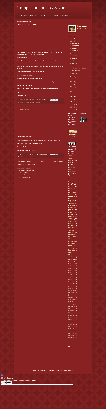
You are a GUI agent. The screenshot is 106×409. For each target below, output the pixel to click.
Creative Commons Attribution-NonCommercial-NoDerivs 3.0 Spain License (72, 160)
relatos (70, 230)
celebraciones (72, 236)
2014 (72, 102)
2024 (72, 77)
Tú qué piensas (23, 109)
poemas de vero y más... (26, 175)
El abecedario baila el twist (26, 170)
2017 (72, 94)
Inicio (42, 161)
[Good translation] (4, 382)
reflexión (73, 335)
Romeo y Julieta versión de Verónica (72, 277)
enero (74, 73)
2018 (72, 92)
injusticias (70, 319)
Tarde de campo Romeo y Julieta (72, 281)
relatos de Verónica (24, 177)
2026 (72, 38)
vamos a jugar (71, 339)
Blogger (70, 370)
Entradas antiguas (58, 161)
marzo (74, 63)
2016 (72, 97)
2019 (72, 89)
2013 (72, 104)
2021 (72, 84)
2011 (72, 109)
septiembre (75, 48)
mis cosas (72, 243)
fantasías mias (71, 286)
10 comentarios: (43, 154)
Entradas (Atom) (30, 164)
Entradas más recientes (24, 161)
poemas (70, 214)
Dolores (70, 209)
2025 (72, 41)
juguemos (70, 288)
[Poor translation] (9, 382)
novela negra (71, 229)
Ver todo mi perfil (81, 28)
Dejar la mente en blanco (27, 24)
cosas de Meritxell (72, 304)
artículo (70, 247)
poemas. (75, 333)
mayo (73, 58)
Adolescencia (72, 203)
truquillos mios (71, 337)
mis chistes (74, 241)
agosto (74, 50)
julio (73, 53)
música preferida (72, 259)
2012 (72, 107)
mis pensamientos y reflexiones (32, 102)
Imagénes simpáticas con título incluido (72, 297)
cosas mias (71, 227)
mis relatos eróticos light (72, 331)
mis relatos (26, 157)
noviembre (75, 45)
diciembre (75, 43)
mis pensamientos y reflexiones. (72, 328)
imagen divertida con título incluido (72, 315)
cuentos (70, 256)
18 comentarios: (43, 99)
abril (73, 60)
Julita (76, 267)
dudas (70, 257)
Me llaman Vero (23, 172)
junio (73, 55)
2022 (72, 82)
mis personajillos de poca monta (72, 248)
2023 (72, 79)
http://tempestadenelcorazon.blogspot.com (72, 173)
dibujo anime (74, 306)
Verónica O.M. (82, 26)
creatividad (71, 220)
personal (70, 225)
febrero (74, 66)
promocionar (71, 245)
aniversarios (71, 285)
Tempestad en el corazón (41, 7)
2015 (72, 99)
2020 (72, 87)
